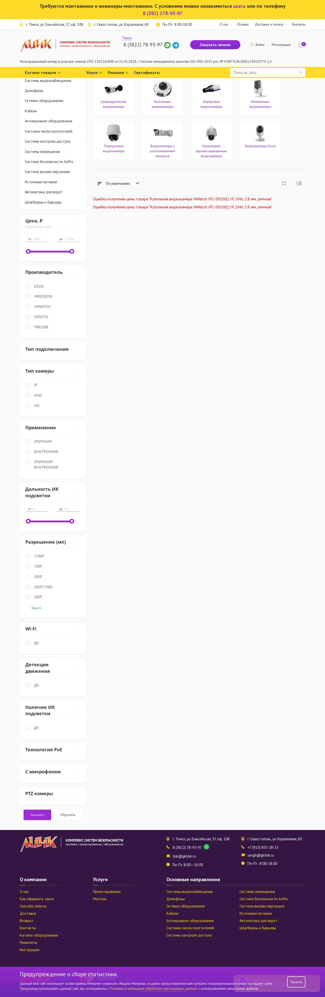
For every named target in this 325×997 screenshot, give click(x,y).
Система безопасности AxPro (55, 162)
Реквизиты (28, 942)
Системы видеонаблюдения (55, 81)
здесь (239, 6)
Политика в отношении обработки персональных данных (154, 988)
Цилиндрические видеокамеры (114, 104)
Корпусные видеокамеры (211, 104)
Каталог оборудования (39, 935)
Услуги (94, 72)
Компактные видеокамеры (260, 104)
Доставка (28, 913)
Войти (260, 44)
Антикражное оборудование (55, 121)
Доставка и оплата (269, 24)
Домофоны (55, 91)
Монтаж (99, 898)
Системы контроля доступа (55, 141)
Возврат (26, 920)
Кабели (31, 111)
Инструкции (29, 949)
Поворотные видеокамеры (114, 148)
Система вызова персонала (55, 172)
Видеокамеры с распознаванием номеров (162, 151)
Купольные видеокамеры (162, 104)
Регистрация (281, 44)
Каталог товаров (43, 72)
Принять (296, 982)
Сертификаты (147, 72)
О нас (224, 24)
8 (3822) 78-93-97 (143, 44)
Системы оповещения (55, 151)
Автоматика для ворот (55, 192)
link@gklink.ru (184, 856)
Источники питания (55, 182)
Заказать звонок (215, 44)
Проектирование (107, 891)
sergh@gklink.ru (261, 855)
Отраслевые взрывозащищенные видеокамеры (211, 151)
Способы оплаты (33, 906)
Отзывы (243, 24)
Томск (127, 38)
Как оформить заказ (37, 898)
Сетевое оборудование (55, 101)
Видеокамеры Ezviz (260, 146)
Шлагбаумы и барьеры (43, 202)
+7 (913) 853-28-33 (263, 847)
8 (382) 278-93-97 (162, 13)
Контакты (298, 24)
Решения (118, 72)
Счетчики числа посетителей (48, 131)
